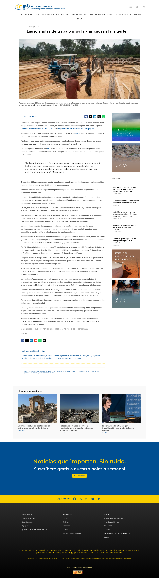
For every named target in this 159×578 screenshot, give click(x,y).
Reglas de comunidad (72, 533)
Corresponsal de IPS (29, 117)
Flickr (65, 530)
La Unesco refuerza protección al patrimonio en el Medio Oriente (34, 427)
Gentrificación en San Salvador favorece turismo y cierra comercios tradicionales (125, 189)
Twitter (66, 522)
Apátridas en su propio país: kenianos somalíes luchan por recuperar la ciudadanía (125, 214)
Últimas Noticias (25, 14)
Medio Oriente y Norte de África (117, 533)
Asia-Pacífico (109, 526)
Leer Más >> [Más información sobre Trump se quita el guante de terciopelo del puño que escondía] (117, 245)
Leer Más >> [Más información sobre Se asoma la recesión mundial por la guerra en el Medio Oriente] (117, 232)
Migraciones (135, 14)
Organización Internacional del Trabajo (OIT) (76, 129)
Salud (79, 19)
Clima (37, 14)
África (106, 514)
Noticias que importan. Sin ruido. (79, 461)
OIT (49, 149)
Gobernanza (122, 14)
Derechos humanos (50, 14)
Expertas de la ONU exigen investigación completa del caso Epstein (118, 428)
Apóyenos (26, 526)
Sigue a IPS (67, 514)
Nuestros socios (28, 518)
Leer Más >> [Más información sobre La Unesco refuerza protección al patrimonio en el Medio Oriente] (21, 430)
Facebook (67, 526)
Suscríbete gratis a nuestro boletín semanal (79, 468)
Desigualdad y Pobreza (94, 14)
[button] (144, 6)
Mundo (42, 356)
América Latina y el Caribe (114, 518)
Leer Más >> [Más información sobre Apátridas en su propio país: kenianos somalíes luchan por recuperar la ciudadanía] (117, 218)
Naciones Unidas (52, 356)
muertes (37, 356)
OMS (77, 133)
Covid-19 (29, 356)
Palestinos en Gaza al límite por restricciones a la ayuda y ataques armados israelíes (76, 428)
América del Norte (111, 522)
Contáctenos (27, 522)
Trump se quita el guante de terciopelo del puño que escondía (124, 241)
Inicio (65, 518)
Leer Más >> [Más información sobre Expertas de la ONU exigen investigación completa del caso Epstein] (106, 433)
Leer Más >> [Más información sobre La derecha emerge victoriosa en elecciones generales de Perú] (117, 205)
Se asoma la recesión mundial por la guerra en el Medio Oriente (125, 227)
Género (111, 14)
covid (24, 356)
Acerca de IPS (27, 514)
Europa (107, 530)
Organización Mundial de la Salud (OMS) (37, 129)
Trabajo (78, 358)
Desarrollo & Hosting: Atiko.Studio (79, 567)
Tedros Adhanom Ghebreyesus (53, 358)
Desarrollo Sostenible (71, 14)
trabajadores (69, 358)
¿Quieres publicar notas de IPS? (35, 530)
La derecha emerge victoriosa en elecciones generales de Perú (126, 202)
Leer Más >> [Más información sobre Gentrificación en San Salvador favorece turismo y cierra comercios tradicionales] (117, 194)
